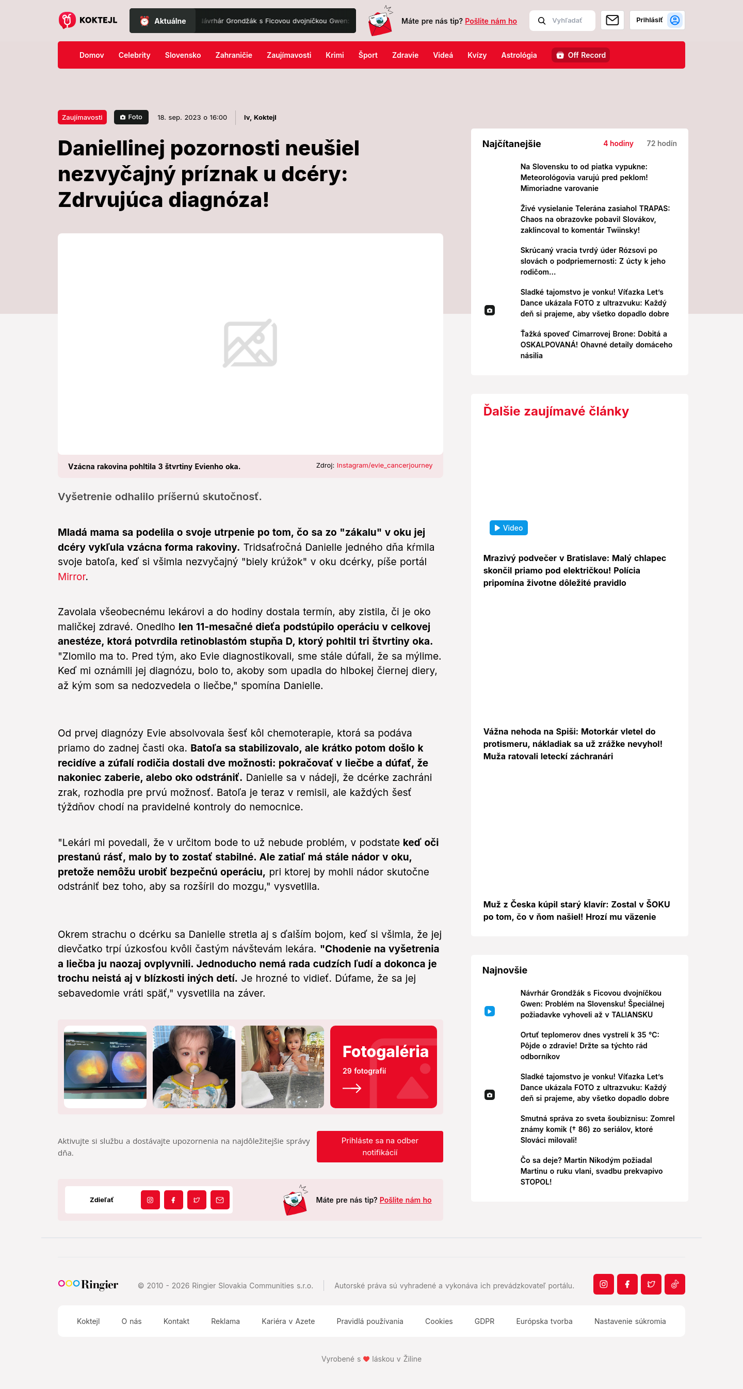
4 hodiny (618, 143)
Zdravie (405, 55)
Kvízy (477, 55)
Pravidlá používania (369, 1321)
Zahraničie (234, 55)
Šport (368, 55)
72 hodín (662, 143)
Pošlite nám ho (491, 21)
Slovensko (183, 55)
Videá (443, 55)
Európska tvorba (544, 1321)
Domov (91, 55)
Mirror (71, 577)
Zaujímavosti (289, 55)
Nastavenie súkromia (630, 1321)
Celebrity (135, 55)
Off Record (587, 55)
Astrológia (519, 55)
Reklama (225, 1321)
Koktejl (88, 1321)
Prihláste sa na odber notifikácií (380, 1146)
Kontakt (176, 1321)
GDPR (485, 1321)
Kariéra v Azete (288, 1321)
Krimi (335, 55)
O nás (131, 1321)
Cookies (439, 1321)
